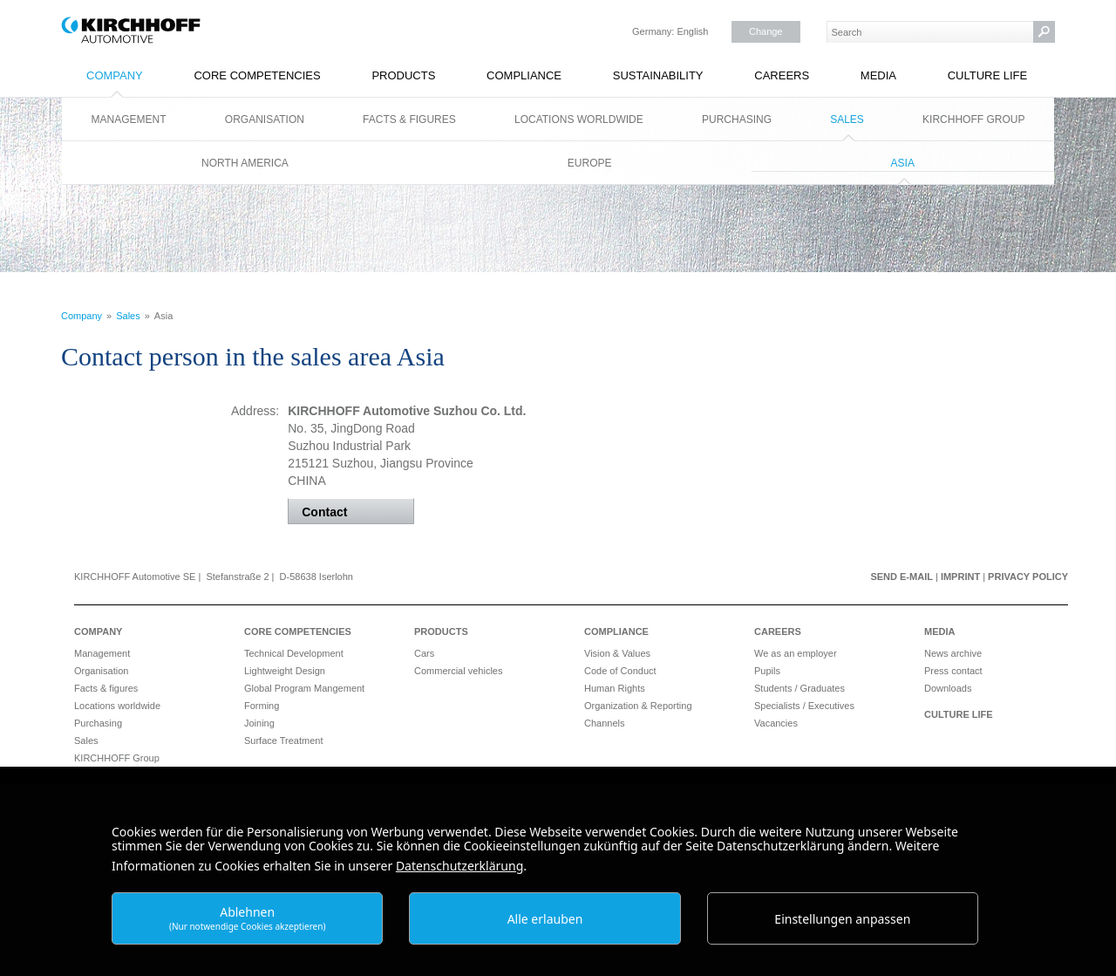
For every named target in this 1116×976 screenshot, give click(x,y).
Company (114, 75)
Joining (259, 723)
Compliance (524, 75)
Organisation (264, 119)
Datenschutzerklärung (459, 865)
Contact (324, 512)
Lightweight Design (284, 670)
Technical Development (294, 653)
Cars (424, 653)
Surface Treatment (283, 740)
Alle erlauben (545, 919)
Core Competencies (257, 75)
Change (766, 31)
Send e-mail (901, 576)
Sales (847, 119)
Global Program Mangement (304, 688)
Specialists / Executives (804, 705)
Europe (590, 163)
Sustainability (658, 75)
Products (403, 75)
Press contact (953, 670)
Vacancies (776, 723)
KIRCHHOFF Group (973, 119)
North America (245, 163)
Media (878, 75)
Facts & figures (409, 119)
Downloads (947, 688)
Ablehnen (247, 918)
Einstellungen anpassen (842, 919)
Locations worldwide (578, 119)
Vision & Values (617, 653)
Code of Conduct (620, 670)
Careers (781, 75)
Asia (903, 163)
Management (129, 119)
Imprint (960, 576)
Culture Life (988, 75)
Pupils (767, 670)
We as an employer (795, 653)
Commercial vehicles (458, 670)
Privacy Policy (1028, 576)
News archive (953, 653)
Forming (261, 705)
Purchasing (737, 119)
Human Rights (614, 688)
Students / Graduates (799, 688)
